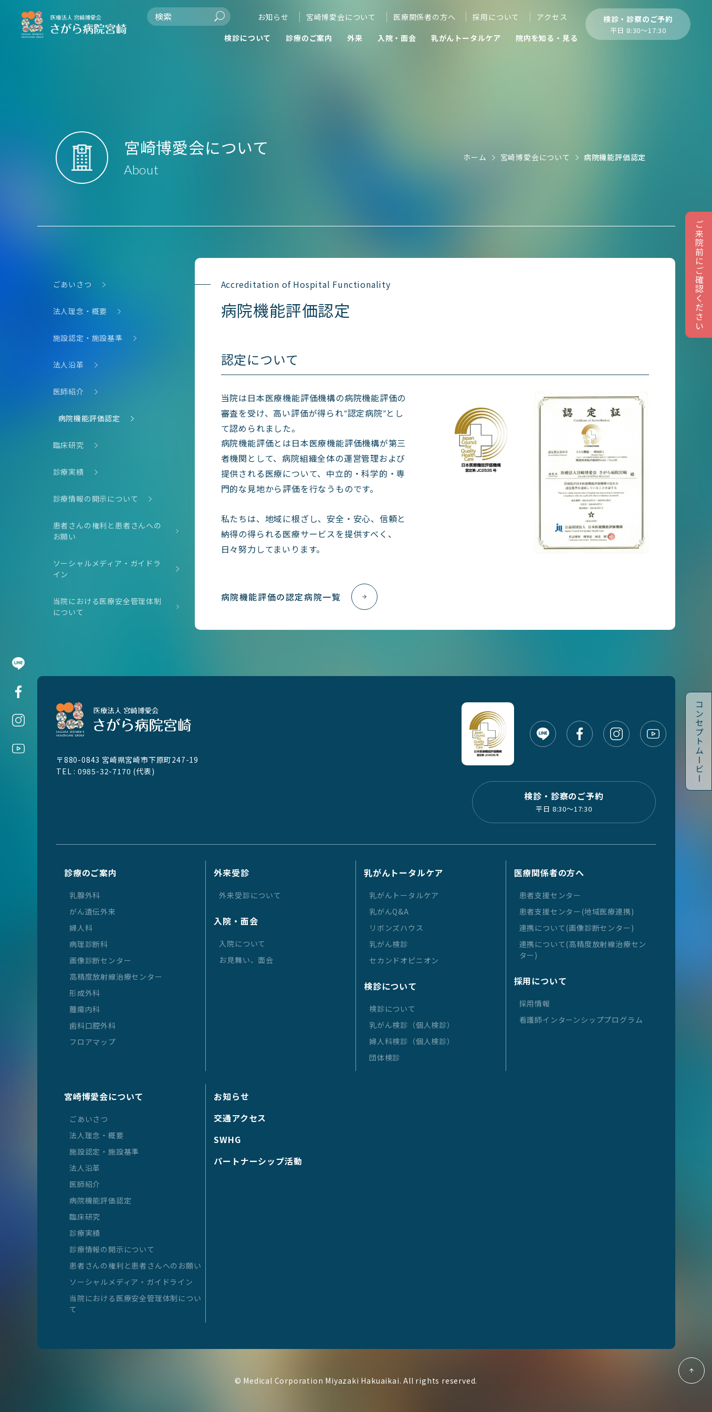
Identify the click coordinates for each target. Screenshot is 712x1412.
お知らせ (273, 17)
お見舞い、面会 (246, 959)
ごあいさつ (72, 284)
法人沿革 (68, 364)
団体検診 (384, 1057)
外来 (355, 38)
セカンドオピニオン (404, 960)
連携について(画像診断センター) (576, 927)
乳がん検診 (388, 944)
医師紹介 (68, 391)
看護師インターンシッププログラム (581, 1019)
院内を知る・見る (547, 38)
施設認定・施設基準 (88, 338)
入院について (242, 943)
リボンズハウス (396, 927)
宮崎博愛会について (341, 17)
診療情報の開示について (96, 498)
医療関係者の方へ (424, 17)
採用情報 (534, 1003)
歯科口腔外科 (92, 1025)
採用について (496, 17)
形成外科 (84, 993)
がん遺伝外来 (92, 911)
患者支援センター (550, 895)
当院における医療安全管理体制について (107, 607)
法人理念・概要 (80, 311)
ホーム (474, 157)
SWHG (227, 1139)
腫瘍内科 (84, 1009)
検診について (247, 38)
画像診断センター (100, 960)
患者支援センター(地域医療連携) (576, 911)
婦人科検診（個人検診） (412, 1041)
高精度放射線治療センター (116, 976)
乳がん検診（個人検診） (412, 1025)
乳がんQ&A (389, 911)
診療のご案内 (309, 38)
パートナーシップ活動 (258, 1161)
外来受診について (250, 895)
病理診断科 (88, 944)
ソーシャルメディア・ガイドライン (107, 569)
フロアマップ (92, 1041)
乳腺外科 (84, 895)
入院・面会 (397, 38)
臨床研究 (68, 445)
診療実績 (68, 472)
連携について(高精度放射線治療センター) (583, 949)
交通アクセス (240, 1118)
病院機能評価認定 (89, 418)
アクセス (552, 17)
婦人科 (80, 927)
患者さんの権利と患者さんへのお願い (107, 531)
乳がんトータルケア (466, 38)
